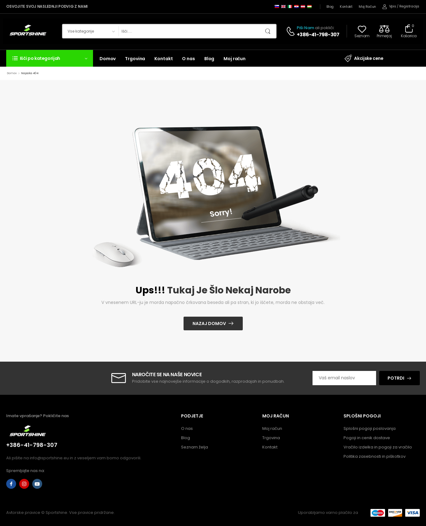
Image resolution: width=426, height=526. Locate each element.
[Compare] (384, 31)
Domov (108, 59)
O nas (188, 59)
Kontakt (346, 6)
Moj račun (367, 6)
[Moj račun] (389, 6)
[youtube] (37, 484)
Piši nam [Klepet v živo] (305, 28)
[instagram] (24, 484)
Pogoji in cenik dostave (367, 438)
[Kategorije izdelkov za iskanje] (90, 31)
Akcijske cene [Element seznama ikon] (364, 58)
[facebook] (11, 484)
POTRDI (396, 378)
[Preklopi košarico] (409, 31)
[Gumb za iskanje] (270, 31)
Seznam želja (194, 447)
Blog (330, 6)
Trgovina (135, 59)
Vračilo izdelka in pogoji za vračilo (378, 447)
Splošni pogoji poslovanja (370, 428)
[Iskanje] (191, 31)
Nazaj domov (209, 323)
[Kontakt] (291, 31)
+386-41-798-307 (318, 34)
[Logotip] (28, 31)
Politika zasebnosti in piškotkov (375, 456)
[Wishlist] (362, 31)
